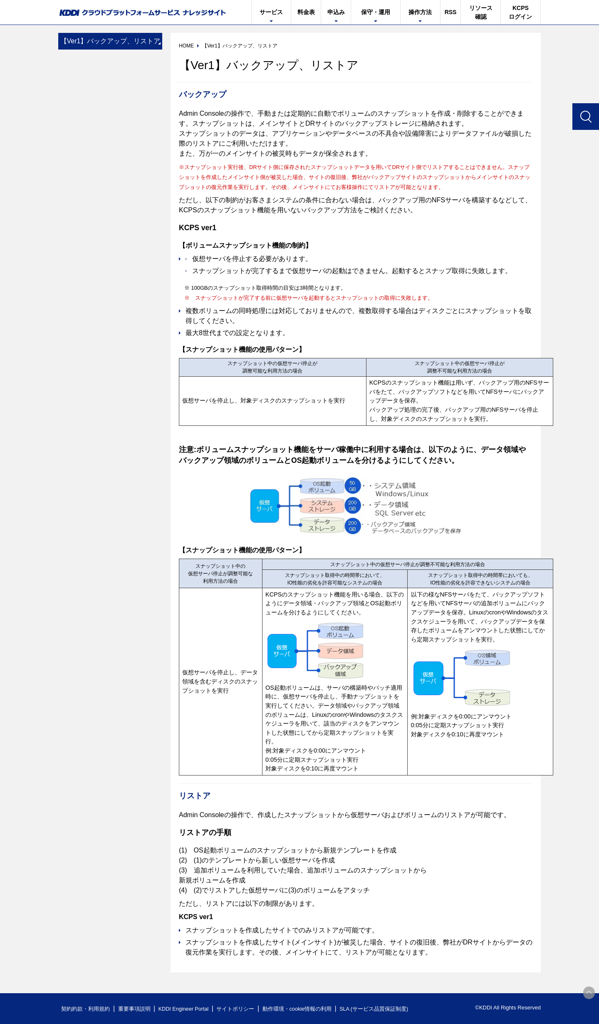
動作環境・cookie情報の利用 (301, 1009)
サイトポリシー (238, 1009)
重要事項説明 (135, 1009)
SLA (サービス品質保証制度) (378, 1009)
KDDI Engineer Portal (185, 1009)
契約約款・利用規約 (86, 1009)
